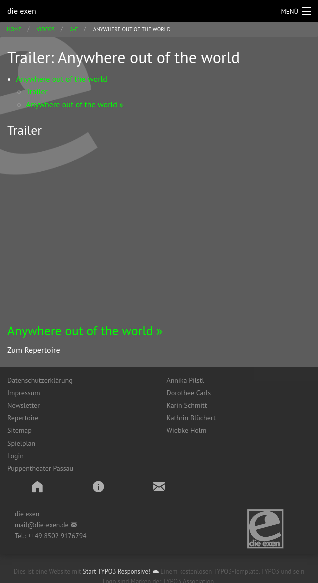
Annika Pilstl (185, 380)
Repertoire (22, 418)
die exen (21, 11)
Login (15, 456)
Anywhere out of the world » (85, 330)
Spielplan (21, 443)
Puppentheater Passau (40, 468)
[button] (37, 487)
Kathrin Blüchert (191, 418)
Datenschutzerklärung (40, 380)
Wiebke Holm (187, 430)
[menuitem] (79, 380)
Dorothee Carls (189, 393)
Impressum (23, 393)
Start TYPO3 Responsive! (116, 572)
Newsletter (23, 405)
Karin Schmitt (187, 405)
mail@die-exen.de (41, 525)
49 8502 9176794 (61, 536)
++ (31, 536)
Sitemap (19, 430)
